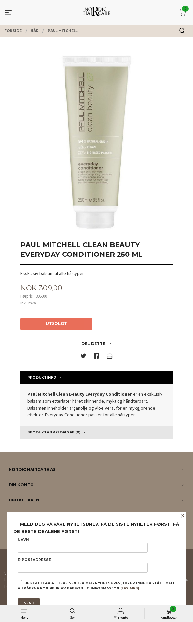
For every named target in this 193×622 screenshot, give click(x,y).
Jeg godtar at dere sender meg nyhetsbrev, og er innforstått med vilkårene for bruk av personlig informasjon (96, 585)
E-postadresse (82, 565)
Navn (82, 545)
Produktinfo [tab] (41, 377)
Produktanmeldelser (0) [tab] (53, 432)
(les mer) (129, 588)
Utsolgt (56, 323)
